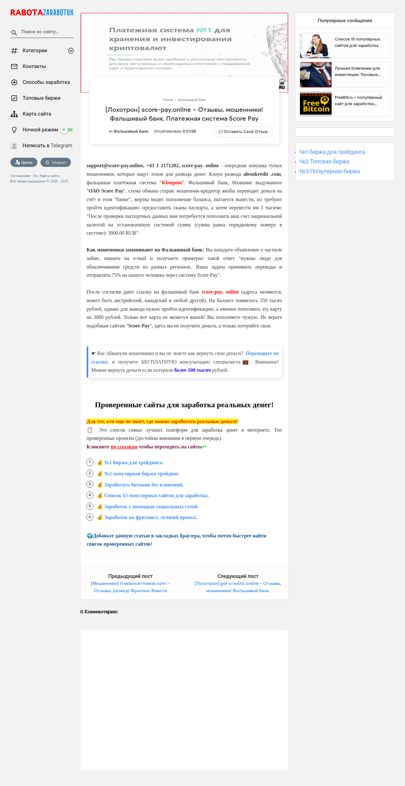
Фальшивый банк (131, 131)
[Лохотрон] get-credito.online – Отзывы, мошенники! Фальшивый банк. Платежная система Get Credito (238, 591)
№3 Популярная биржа (330, 171)
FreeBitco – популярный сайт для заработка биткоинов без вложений (360, 101)
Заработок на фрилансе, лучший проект (150, 517)
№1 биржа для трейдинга (332, 152)
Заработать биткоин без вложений (143, 484)
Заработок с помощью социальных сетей (150, 506)
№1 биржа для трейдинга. (134, 462)
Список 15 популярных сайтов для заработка (156, 495)
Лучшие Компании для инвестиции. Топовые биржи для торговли (357, 72)
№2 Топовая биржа (324, 161)
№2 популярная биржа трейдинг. (142, 473)
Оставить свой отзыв (246, 131)
